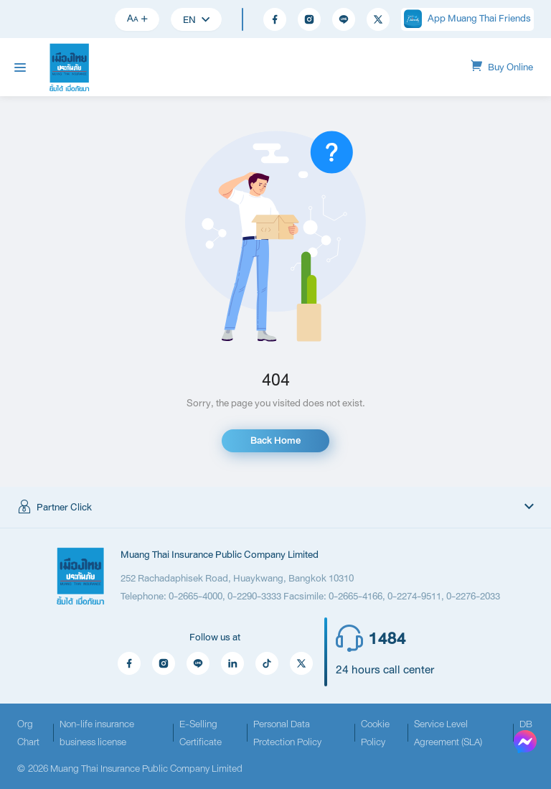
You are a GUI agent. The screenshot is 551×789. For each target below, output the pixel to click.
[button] (275, 507)
